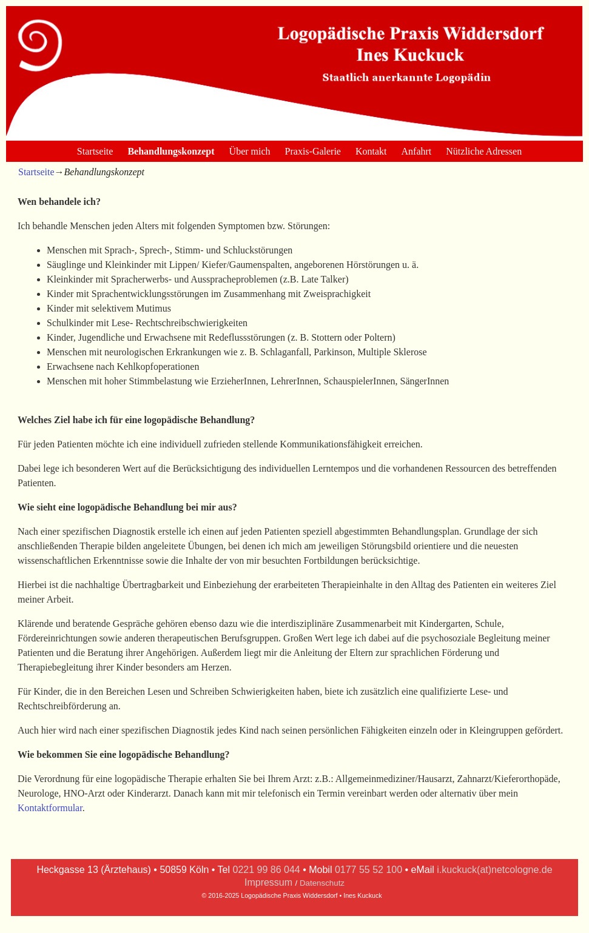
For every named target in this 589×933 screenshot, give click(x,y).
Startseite (95, 151)
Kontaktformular (50, 808)
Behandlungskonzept (170, 151)
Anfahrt (417, 151)
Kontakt (371, 151)
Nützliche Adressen (484, 151)
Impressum (268, 882)
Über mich (250, 151)
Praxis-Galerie (313, 151)
